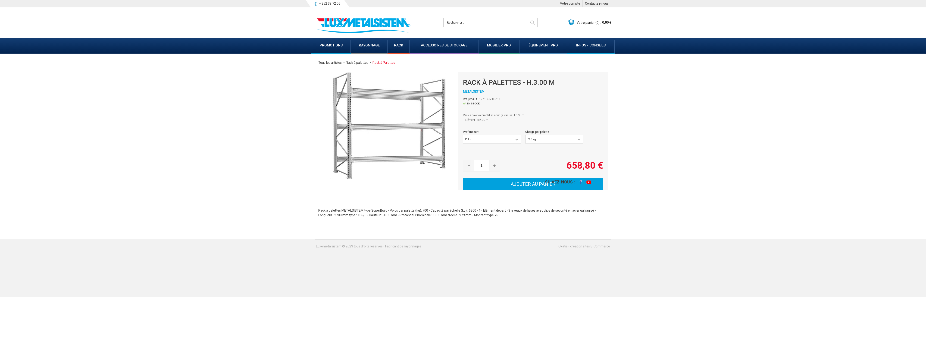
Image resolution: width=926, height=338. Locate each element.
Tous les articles (330, 62)
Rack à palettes (357, 62)
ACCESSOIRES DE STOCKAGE (444, 45)
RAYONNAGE (369, 45)
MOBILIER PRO (499, 45)
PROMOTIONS (331, 45)
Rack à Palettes (383, 62)
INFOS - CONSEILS (591, 45)
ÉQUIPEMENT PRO (543, 45)
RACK (398, 45)
